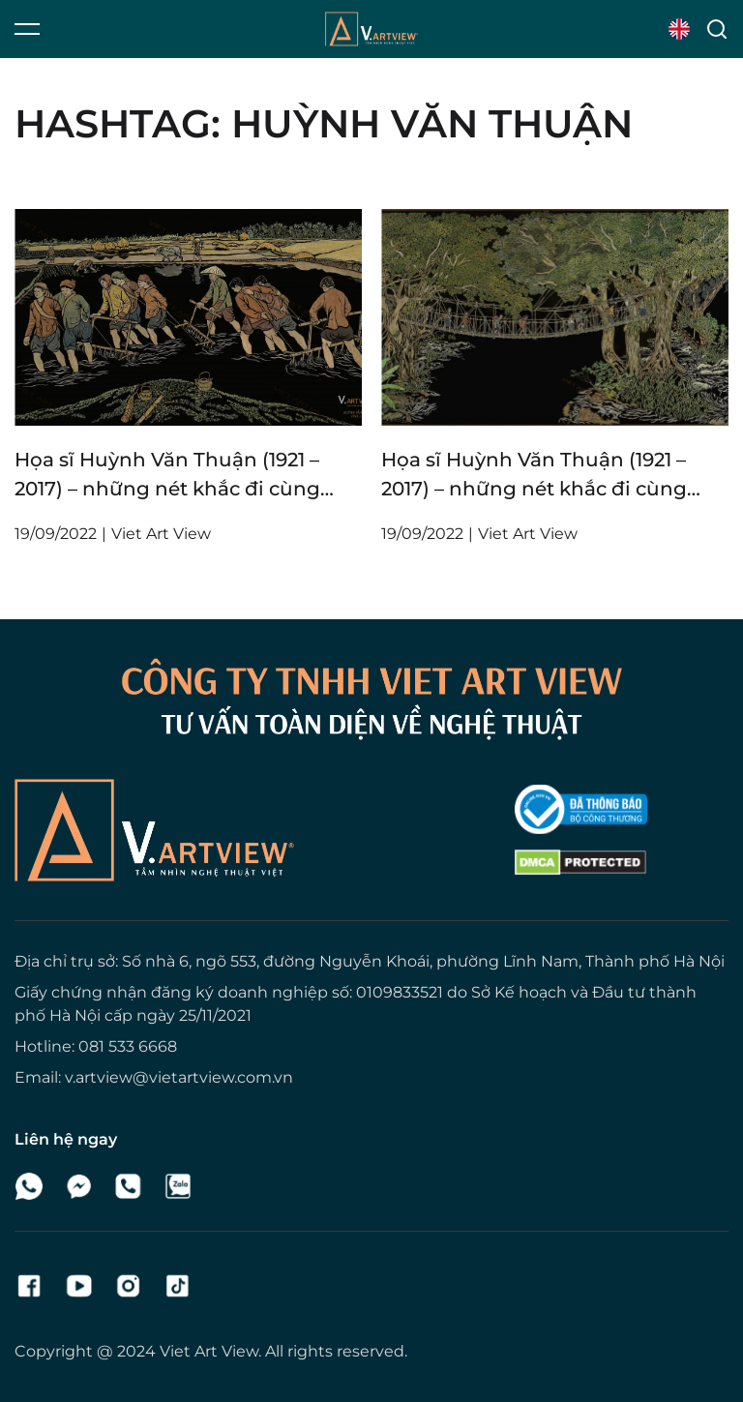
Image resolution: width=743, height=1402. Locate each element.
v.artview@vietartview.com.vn (179, 1077)
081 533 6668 (127, 1046)
